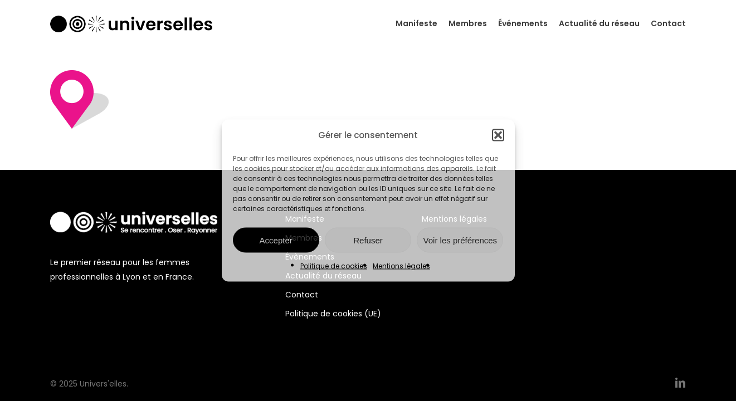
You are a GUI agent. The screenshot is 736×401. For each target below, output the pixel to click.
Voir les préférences (460, 239)
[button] (498, 135)
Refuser (368, 239)
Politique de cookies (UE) (333, 313)
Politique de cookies (333, 266)
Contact (301, 294)
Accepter (276, 239)
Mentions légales (401, 266)
